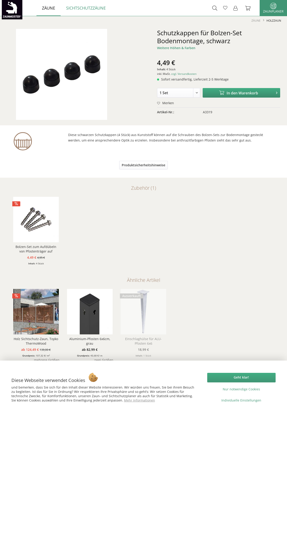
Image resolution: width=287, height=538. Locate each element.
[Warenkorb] (250, 8)
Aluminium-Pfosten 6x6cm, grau (89, 341)
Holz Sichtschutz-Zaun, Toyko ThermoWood (36, 341)
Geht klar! (241, 377)
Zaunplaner (273, 8)
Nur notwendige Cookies (241, 389)
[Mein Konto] (237, 8)
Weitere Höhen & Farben (176, 48)
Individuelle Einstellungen (241, 400)
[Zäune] (48, 8)
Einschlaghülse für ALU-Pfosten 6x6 (143, 341)
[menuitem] (48, 8)
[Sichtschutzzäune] (86, 8)
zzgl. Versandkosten (184, 74)
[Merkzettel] (225, 8)
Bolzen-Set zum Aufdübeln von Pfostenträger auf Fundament (36, 249)
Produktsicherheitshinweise (143, 165)
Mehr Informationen (139, 400)
